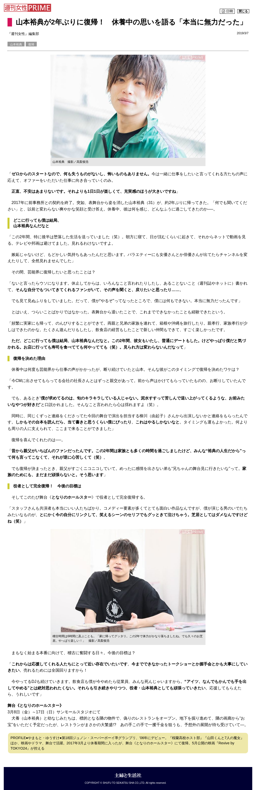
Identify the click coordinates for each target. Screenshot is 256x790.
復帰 (31, 44)
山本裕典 (16, 44)
